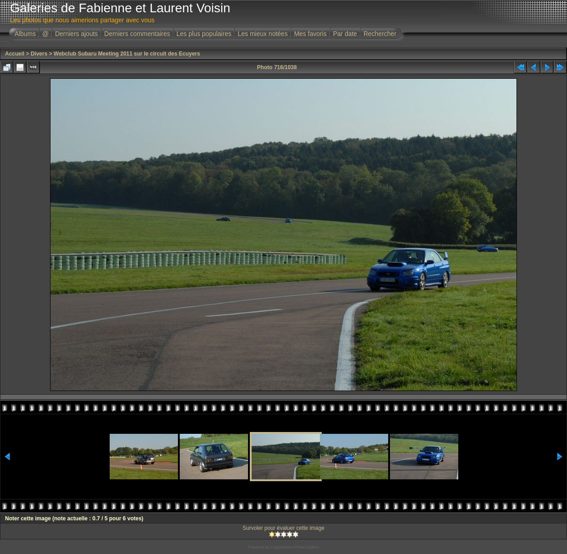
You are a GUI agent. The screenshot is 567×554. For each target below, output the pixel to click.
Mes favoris (310, 33)
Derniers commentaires (137, 33)
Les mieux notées (263, 33)
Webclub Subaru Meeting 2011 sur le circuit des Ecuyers (127, 54)
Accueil (15, 54)
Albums (25, 33)
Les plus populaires (204, 33)
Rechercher (380, 33)
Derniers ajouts (76, 33)
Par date (345, 33)
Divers (38, 54)
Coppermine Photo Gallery (295, 547)
